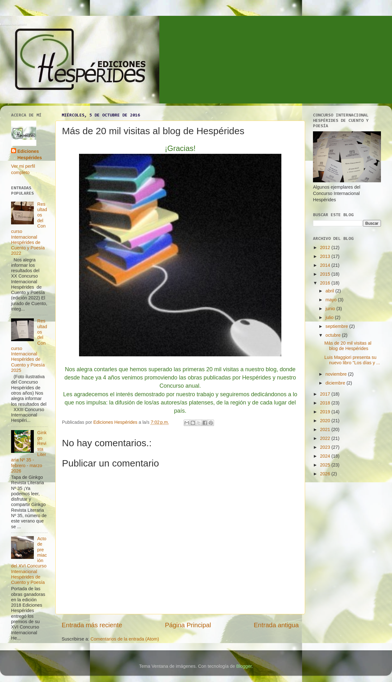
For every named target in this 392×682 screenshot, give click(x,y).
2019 (325, 411)
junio (331, 308)
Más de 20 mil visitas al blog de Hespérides (347, 346)
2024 (325, 456)
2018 (325, 402)
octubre (334, 335)
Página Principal (188, 625)
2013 (325, 256)
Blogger (244, 666)
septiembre (337, 326)
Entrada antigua (276, 625)
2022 (325, 438)
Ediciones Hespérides (13, 24)
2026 (325, 473)
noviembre (337, 374)
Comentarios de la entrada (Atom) (124, 638)
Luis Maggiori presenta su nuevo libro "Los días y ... (352, 360)
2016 (325, 282)
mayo (332, 299)
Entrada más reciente (92, 625)
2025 (325, 464)
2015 (325, 274)
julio (330, 317)
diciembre (336, 382)
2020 (325, 420)
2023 (325, 447)
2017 (325, 394)
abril (330, 290)
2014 (325, 265)
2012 (325, 247)
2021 (325, 429)
